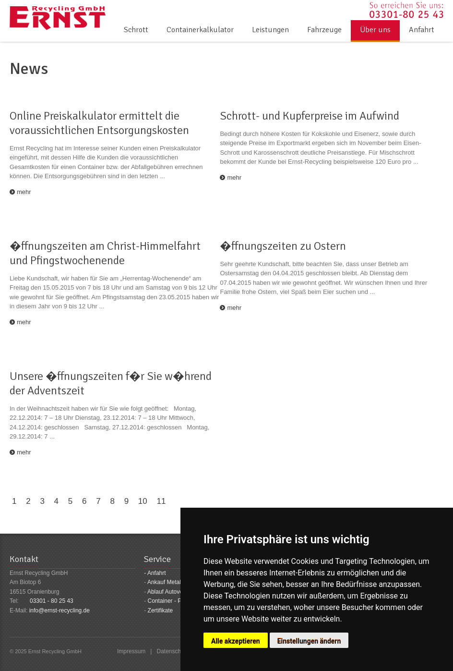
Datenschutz (172, 651)
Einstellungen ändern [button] (309, 641)
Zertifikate (160, 610)
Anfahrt (421, 30)
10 (142, 501)
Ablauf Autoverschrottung (179, 591)
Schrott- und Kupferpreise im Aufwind (309, 116)
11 (161, 501)
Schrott (136, 30)
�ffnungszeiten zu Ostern (283, 246)
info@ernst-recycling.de (59, 610)
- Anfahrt (155, 573)
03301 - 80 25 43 (51, 601)
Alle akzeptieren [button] (235, 641)
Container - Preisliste (174, 601)
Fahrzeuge (324, 30)
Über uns (375, 30)
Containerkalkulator (200, 30)
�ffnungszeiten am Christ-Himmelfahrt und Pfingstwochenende (105, 253)
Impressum (131, 651)
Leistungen (270, 30)
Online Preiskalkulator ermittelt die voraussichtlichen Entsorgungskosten (99, 123)
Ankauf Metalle (166, 582)
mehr (24, 191)
